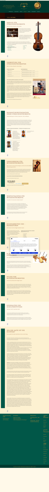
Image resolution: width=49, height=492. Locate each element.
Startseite (15, 466)
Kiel (44, 438)
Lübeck (44, 424)
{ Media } (29, 11)
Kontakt (18, 466)
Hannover (45, 422)
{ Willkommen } (10, 11)
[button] (25, 184)
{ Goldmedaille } (34, 11)
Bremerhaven (45, 449)
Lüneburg (45, 457)
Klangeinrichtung (10, 45)
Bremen (44, 420)
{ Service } (25, 11)
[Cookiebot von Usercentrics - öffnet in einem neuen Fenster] (35, 238)
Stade (44, 463)
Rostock (44, 459)
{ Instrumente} (16, 11)
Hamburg (45, 451)
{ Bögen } (21, 11)
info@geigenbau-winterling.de (21, 419)
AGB (31, 466)
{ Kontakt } (39, 11)
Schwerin (45, 461)
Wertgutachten (10, 50)
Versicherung (25, 45)
